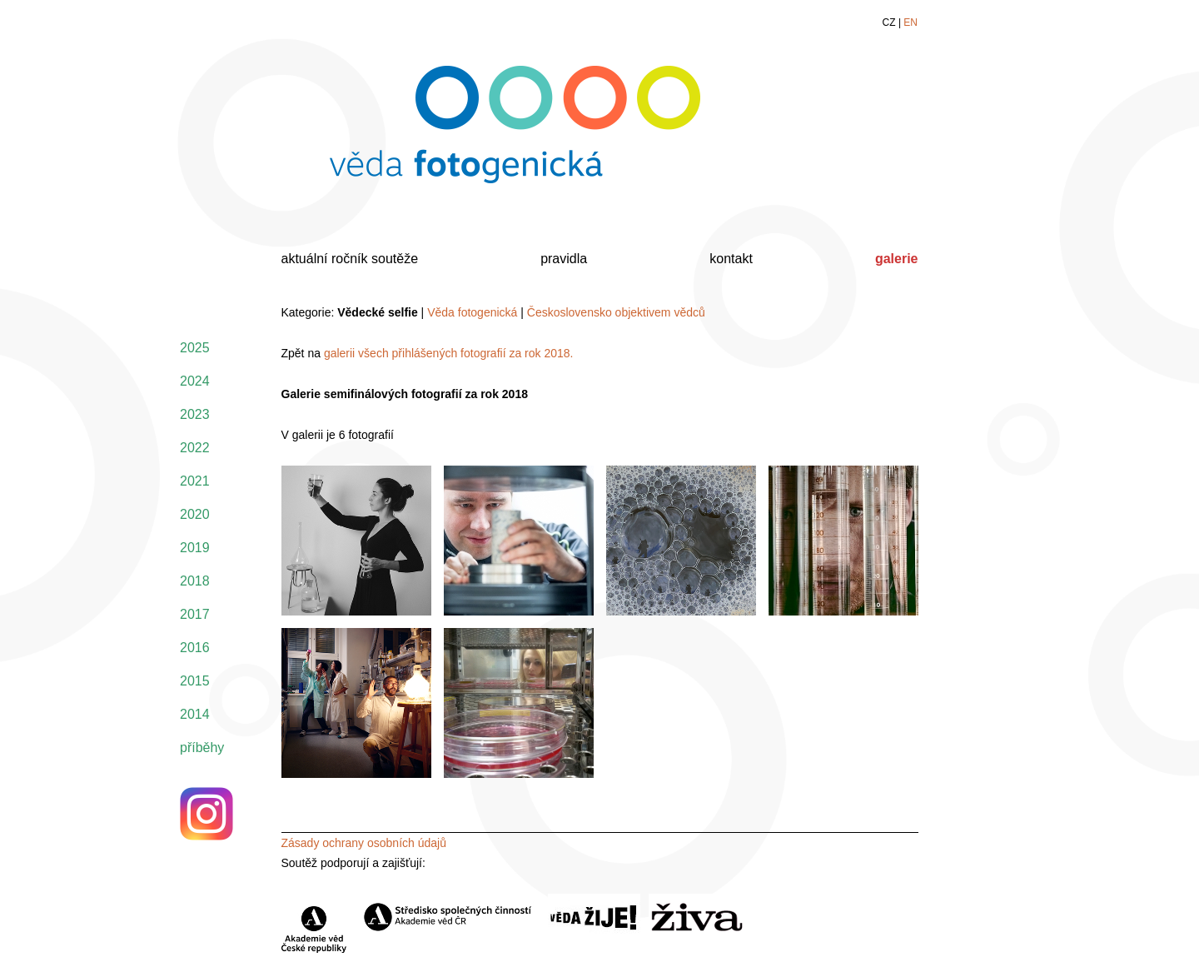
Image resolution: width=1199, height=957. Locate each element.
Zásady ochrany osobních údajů (363, 843)
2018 (195, 581)
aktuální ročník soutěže (350, 259)
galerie (896, 259)
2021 (195, 481)
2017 (195, 614)
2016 (195, 647)
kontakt (731, 259)
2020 (195, 514)
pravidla (563, 259)
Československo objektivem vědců (616, 312)
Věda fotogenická (472, 312)
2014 (195, 714)
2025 (195, 348)
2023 (195, 414)
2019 (195, 548)
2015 (195, 681)
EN (910, 22)
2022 (195, 448)
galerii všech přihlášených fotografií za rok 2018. (449, 353)
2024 (195, 381)
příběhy (202, 747)
